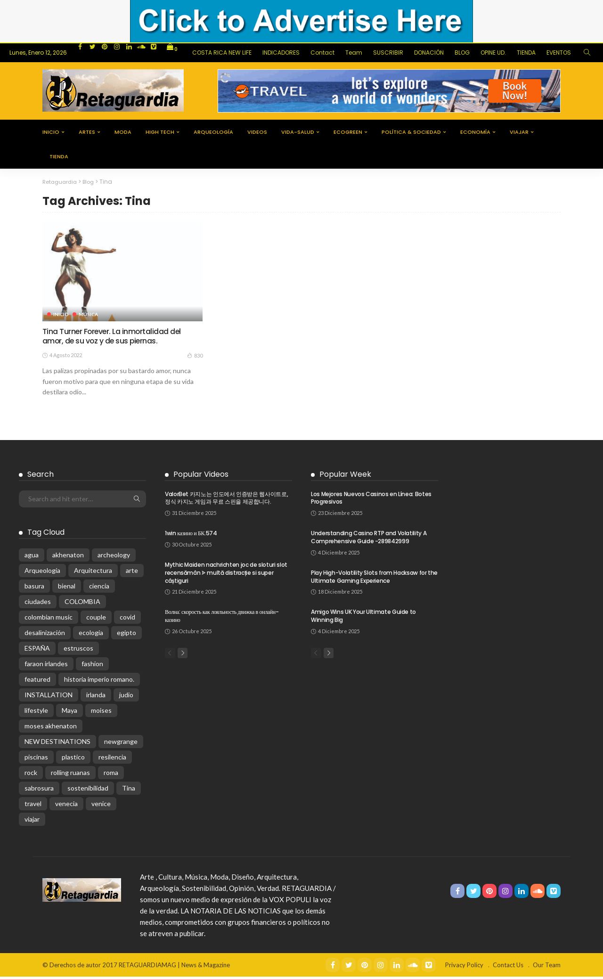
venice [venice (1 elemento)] (101, 806)
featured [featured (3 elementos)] (37, 681)
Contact (322, 53)
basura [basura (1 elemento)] (34, 588)
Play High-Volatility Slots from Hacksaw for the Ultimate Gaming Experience (374, 579)
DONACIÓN (429, 53)
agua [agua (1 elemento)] (31, 557)
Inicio (50, 132)
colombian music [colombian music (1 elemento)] (48, 619)
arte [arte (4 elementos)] (132, 573)
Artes (87, 132)
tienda (58, 156)
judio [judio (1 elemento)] (126, 697)
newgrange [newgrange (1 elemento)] (121, 744)
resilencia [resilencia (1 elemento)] (112, 759)
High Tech (160, 132)
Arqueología (213, 132)
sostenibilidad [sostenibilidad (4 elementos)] (87, 790)
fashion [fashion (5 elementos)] (92, 666)
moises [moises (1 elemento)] (101, 713)
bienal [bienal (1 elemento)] (66, 588)
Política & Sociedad (411, 132)
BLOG (462, 53)
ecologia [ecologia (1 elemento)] (91, 635)
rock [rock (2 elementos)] (30, 775)
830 (195, 358)
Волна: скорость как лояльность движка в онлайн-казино (222, 619)
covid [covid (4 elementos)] (127, 619)
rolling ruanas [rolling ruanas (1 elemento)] (70, 775)
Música (89, 313)
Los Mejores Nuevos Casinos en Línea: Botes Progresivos (371, 500)
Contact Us (508, 967)
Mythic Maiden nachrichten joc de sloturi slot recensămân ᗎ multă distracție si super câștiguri (226, 575)
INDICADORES (281, 53)
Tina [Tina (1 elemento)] (128, 790)
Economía (475, 132)
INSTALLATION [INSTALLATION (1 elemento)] (48, 697)
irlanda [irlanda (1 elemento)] (96, 697)
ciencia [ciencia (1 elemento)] (99, 588)
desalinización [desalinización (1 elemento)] (44, 635)
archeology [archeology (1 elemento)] (114, 557)
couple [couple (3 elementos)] (96, 619)
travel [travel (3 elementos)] (32, 806)
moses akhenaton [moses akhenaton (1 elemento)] (50, 728)
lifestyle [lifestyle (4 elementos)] (36, 713)
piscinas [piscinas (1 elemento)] (36, 759)
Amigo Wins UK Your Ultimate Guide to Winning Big (363, 619)
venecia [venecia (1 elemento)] (66, 806)
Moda (122, 132)
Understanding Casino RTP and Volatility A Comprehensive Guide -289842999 (368, 540)
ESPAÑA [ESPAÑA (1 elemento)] (37, 650)
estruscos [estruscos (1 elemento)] (78, 650)
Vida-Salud (297, 132)
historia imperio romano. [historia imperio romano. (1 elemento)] (99, 681)
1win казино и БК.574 (191, 536)
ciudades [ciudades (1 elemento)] (37, 604)
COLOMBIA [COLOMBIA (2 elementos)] (82, 604)
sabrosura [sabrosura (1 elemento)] (39, 790)
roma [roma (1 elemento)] (111, 775)
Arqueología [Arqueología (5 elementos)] (42, 573)
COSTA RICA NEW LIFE (222, 53)
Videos (257, 132)
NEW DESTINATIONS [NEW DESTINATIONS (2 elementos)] (57, 744)
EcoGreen (348, 132)
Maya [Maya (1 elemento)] (69, 713)
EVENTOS (558, 53)
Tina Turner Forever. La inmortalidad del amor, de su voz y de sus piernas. (118, 337)
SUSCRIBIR (388, 53)
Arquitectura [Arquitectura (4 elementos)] (93, 573)
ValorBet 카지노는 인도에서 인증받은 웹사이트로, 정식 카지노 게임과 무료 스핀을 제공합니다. (226, 500)
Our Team (547, 967)
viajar (519, 132)
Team (353, 53)
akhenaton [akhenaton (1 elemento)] (68, 557)
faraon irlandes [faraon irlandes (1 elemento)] (46, 666)
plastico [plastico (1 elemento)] (73, 759)
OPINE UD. (493, 53)
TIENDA (526, 53)
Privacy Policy (464, 967)
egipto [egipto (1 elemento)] (126, 635)
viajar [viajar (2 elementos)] (32, 821)
